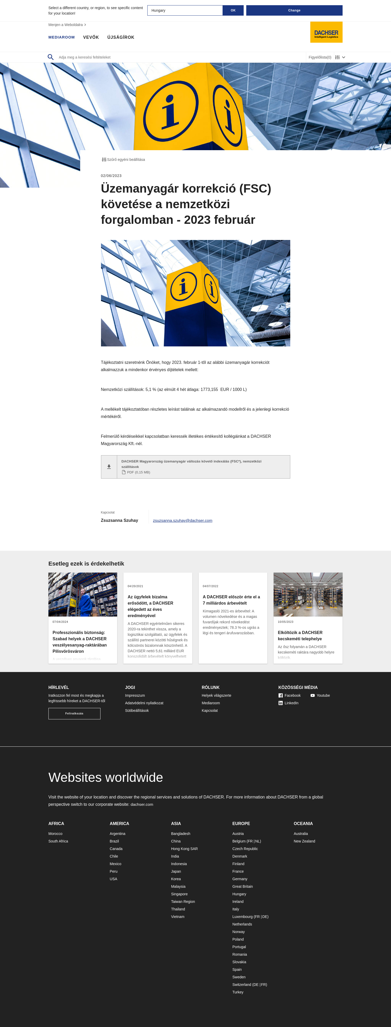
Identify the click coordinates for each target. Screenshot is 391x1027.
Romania (239, 953)
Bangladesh (180, 832)
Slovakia (239, 961)
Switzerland (241, 983)
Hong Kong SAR (184, 847)
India (175, 855)
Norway (238, 930)
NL (257, 840)
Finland (238, 862)
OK (233, 10)
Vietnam (177, 915)
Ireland (238, 900)
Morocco (55, 832)
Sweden (239, 976)
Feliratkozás (74, 712)
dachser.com (142, 803)
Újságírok (123, 38)
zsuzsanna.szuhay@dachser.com (184, 519)
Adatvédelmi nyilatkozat (144, 702)
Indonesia (179, 862)
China (176, 840)
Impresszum (135, 694)
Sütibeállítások (137, 709)
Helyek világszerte (216, 694)
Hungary (239, 893)
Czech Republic (245, 847)
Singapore (179, 893)
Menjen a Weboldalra (67, 24)
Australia (301, 832)
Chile (114, 855)
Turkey (237, 991)
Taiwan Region (183, 900)
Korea (176, 878)
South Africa (58, 840)
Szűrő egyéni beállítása (123, 159)
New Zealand (304, 840)
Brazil (114, 840)
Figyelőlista (320, 57)
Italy (235, 908)
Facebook (290, 694)
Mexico (115, 862)
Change (294, 10)
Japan (176, 870)
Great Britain (242, 885)
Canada (116, 847)
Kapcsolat (210, 709)
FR (250, 840)
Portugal (239, 945)
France (238, 870)
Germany (240, 878)
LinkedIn (289, 702)
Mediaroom (62, 38)
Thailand (178, 908)
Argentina (117, 832)
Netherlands (242, 923)
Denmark (239, 855)
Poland (238, 938)
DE (264, 915)
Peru (114, 870)
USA (113, 878)
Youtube (320, 694)
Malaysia (178, 885)
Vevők (93, 38)
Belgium (239, 840)
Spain (237, 968)
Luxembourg (242, 915)
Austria (238, 832)
